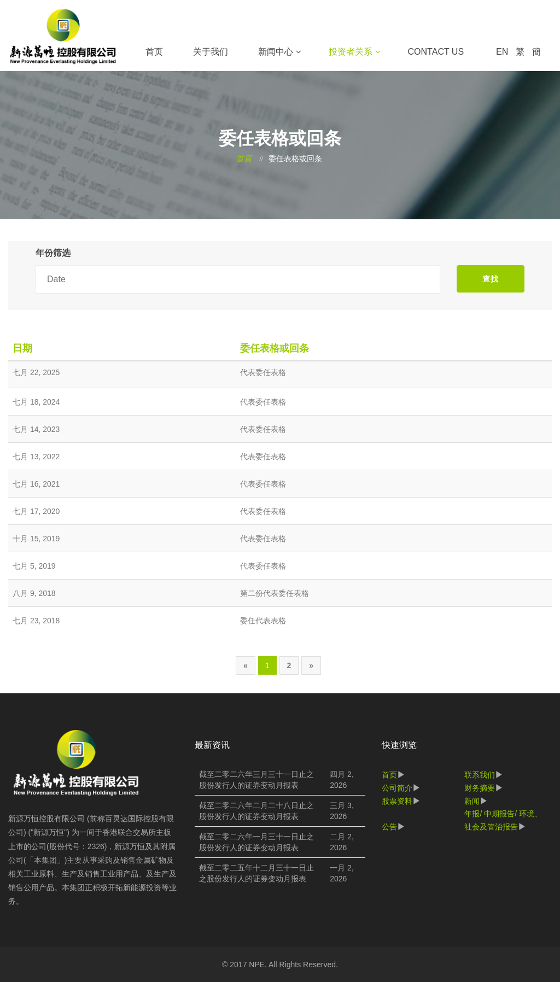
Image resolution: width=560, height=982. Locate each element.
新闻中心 (275, 51)
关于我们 (210, 51)
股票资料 (397, 801)
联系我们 (479, 774)
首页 (154, 51)
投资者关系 (350, 51)
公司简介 (397, 788)
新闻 (472, 801)
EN (502, 51)
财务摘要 (479, 788)
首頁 (244, 159)
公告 (389, 826)
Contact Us (436, 51)
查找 (490, 278)
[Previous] (245, 665)
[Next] (311, 665)
